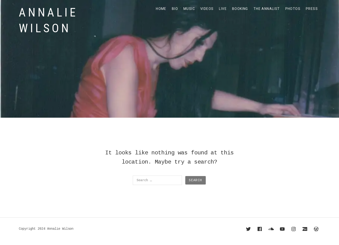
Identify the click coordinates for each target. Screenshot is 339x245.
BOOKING (240, 9)
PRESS (312, 9)
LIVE (223, 9)
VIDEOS (207, 9)
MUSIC (189, 9)
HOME (161, 9)
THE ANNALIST (267, 9)
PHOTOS (292, 9)
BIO (175, 9)
